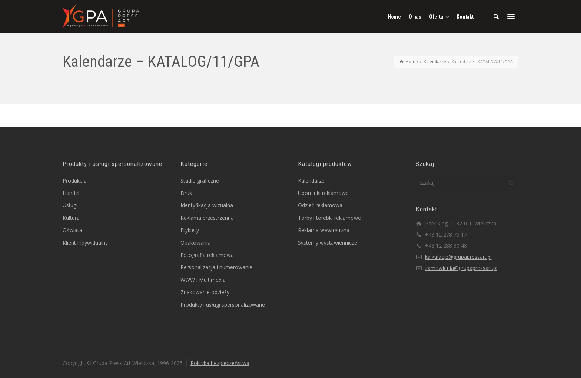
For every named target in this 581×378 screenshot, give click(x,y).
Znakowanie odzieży (204, 292)
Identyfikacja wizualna (206, 205)
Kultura (71, 217)
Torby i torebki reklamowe (329, 217)
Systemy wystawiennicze (327, 242)
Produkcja (75, 180)
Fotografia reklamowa (207, 254)
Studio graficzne (199, 180)
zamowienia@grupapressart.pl (461, 267)
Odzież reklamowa (320, 205)
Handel (71, 192)
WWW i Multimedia (203, 279)
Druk (186, 192)
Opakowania (195, 242)
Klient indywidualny (85, 242)
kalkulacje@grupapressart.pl (458, 256)
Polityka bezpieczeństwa (219, 362)
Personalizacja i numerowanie (216, 267)
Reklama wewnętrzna (323, 230)
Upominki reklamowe (323, 192)
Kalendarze (311, 180)
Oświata (72, 230)
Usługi (70, 205)
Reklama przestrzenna (207, 217)
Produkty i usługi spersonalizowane (222, 304)
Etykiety (189, 230)
